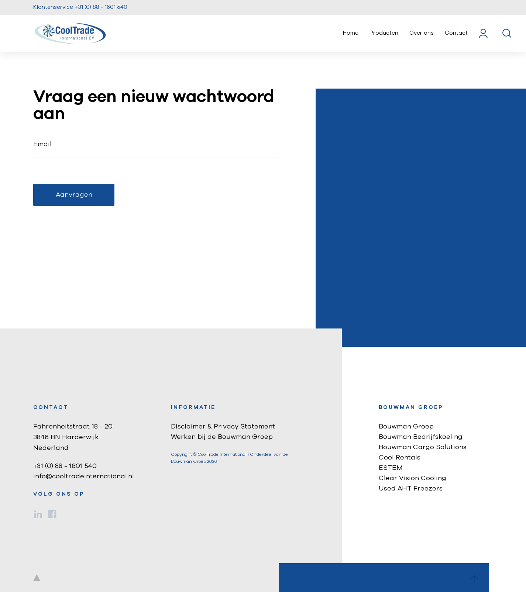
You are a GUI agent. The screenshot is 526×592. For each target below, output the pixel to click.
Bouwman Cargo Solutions (423, 447)
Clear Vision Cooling (412, 478)
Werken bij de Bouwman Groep (222, 437)
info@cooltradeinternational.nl (83, 476)
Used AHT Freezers (411, 488)
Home (350, 33)
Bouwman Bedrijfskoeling (421, 437)
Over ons (421, 33)
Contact (456, 33)
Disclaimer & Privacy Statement (223, 426)
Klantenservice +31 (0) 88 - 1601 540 (80, 7)
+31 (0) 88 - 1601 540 (65, 466)
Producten (383, 33)
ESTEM (391, 468)
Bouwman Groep (406, 426)
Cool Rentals (399, 457)
